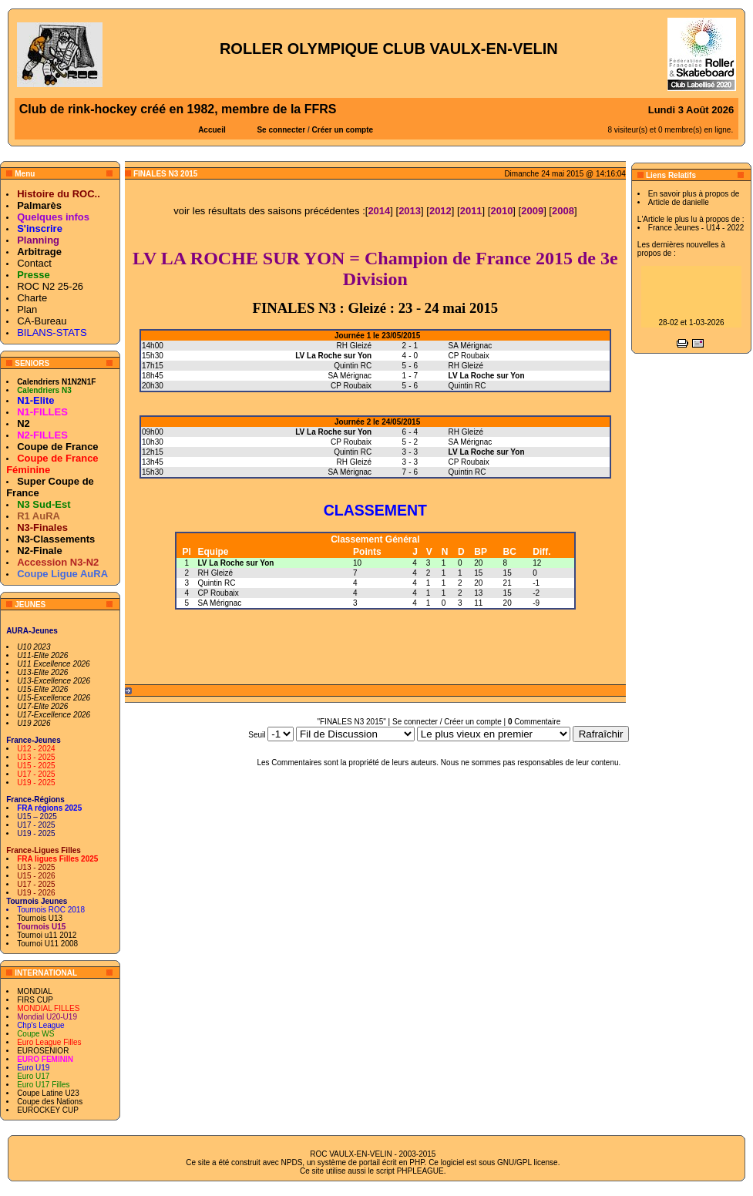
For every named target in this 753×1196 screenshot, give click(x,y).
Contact (34, 263)
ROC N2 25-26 (50, 286)
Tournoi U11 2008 (47, 943)
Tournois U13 (39, 918)
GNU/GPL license (527, 1162)
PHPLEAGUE (420, 1171)
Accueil (212, 130)
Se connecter (281, 130)
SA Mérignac (220, 603)
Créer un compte (342, 130)
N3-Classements (56, 539)
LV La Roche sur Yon (236, 563)
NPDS (292, 1162)
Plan (27, 309)
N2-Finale (39, 550)
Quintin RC (217, 583)
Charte (32, 298)
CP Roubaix (218, 593)
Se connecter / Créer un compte (447, 721)
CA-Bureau (41, 321)
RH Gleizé (216, 573)
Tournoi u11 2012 (46, 935)
